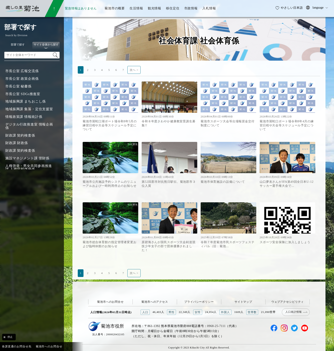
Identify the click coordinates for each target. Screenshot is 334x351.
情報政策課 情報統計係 (23, 116)
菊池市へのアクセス (154, 301)
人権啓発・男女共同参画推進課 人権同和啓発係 (28, 167)
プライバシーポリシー (199, 301)
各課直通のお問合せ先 (17, 346)
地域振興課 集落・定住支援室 (29, 109)
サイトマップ (243, 301)
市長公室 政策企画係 (22, 78)
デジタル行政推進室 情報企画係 (29, 126)
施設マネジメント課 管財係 (27, 158)
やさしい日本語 (292, 7)
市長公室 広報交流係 (22, 71)
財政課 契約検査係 (20, 135)
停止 (10, 337)
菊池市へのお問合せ (110, 301)
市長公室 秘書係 (18, 86)
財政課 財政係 (16, 143)
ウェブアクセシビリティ (287, 301)
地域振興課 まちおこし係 (25, 101)
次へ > (134, 69)
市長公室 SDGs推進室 (22, 94)
